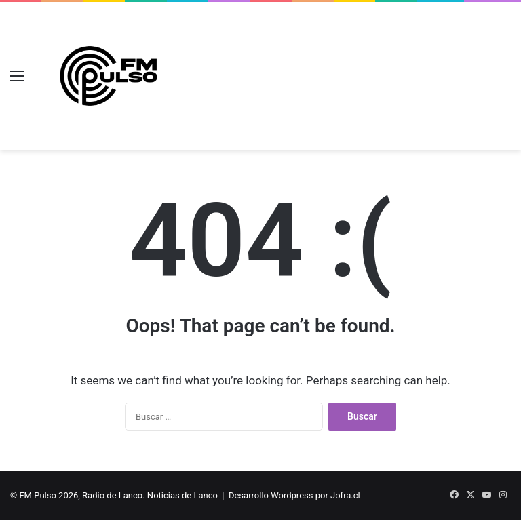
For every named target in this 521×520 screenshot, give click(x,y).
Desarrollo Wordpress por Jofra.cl (294, 495)
